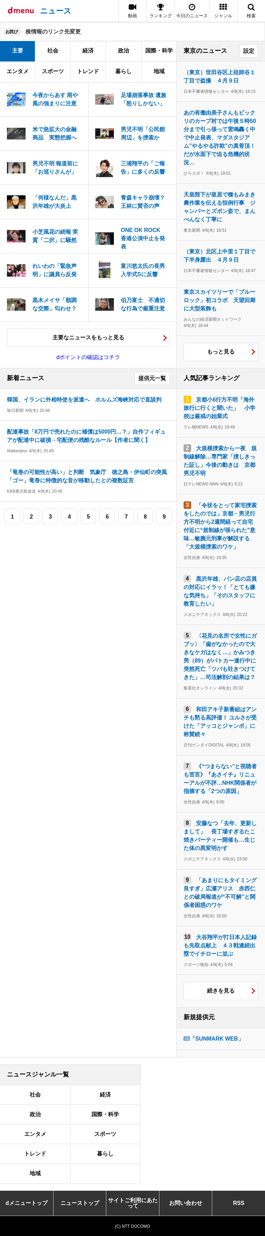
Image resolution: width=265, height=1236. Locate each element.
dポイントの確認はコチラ (88, 357)
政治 (123, 51)
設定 (248, 51)
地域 (159, 71)
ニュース (55, 11)
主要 (17, 51)
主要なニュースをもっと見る (88, 337)
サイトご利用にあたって (133, 1203)
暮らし (123, 71)
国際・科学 (159, 51)
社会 (52, 51)
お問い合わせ (185, 1203)
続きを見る (221, 991)
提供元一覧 (152, 378)
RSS (238, 1203)
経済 (88, 51)
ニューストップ (79, 1203)
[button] (223, 11)
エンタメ (18, 71)
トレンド (88, 71)
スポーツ (53, 71)
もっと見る (221, 352)
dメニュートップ (27, 1203)
